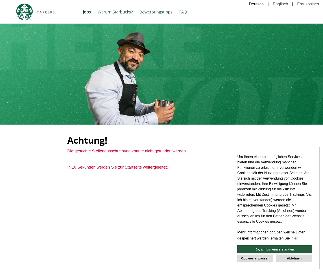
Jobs (87, 12)
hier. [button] (295, 238)
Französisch (308, 4)
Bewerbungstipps (156, 12)
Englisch (280, 4)
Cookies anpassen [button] (255, 258)
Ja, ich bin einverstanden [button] (274, 249)
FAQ (183, 12)
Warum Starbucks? (115, 12)
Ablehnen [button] (294, 258)
